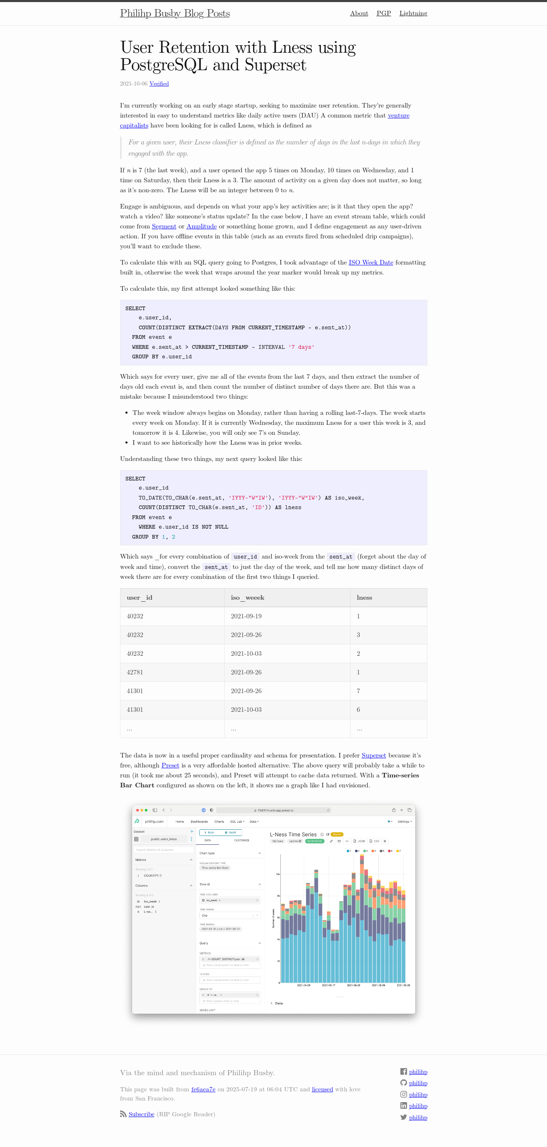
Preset (170, 765)
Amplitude (201, 226)
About (359, 13)
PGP (384, 13)
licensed (322, 1089)
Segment (164, 226)
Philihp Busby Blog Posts (175, 13)
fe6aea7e (203, 1089)
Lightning (413, 13)
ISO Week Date (371, 262)
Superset (374, 755)
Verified (159, 83)
